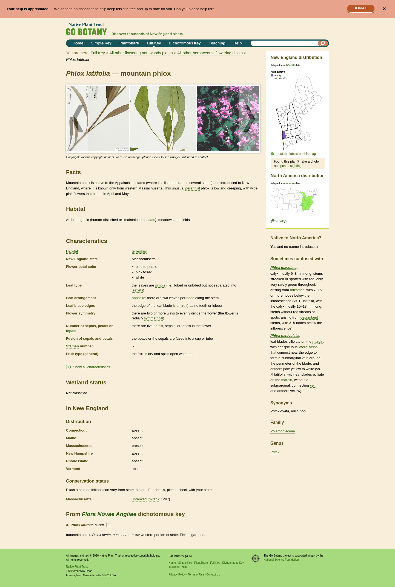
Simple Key (101, 43)
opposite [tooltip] (138, 298)
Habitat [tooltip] (72, 251)
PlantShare (129, 43)
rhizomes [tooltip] (297, 290)
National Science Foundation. (282, 559)
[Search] (323, 43)
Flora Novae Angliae (109, 514)
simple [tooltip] (160, 285)
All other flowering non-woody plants (141, 53)
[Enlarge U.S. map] (297, 204)
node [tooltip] (190, 298)
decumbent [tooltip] (309, 317)
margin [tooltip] (317, 341)
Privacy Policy (176, 574)
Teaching (217, 43)
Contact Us (213, 574)
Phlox (274, 452)
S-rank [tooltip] (154, 499)
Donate (361, 8)
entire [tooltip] (180, 306)
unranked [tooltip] (139, 499)
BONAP (290, 65)
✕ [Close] (384, 9)
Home (78, 43)
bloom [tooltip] (97, 194)
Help (237, 43)
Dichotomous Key (185, 43)
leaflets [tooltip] (137, 290)
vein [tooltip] (305, 358)
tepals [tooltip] (71, 331)
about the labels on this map (295, 154)
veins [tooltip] (313, 347)
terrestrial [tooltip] (139, 251)
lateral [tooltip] (303, 347)
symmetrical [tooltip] (153, 318)
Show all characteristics (91, 367)
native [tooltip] (99, 183)
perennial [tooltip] (192, 188)
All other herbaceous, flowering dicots (210, 53)
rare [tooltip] (181, 183)
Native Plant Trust (77, 566)
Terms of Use (196, 574)
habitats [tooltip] (149, 220)
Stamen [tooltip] (72, 346)
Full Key (154, 43)
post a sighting (290, 166)
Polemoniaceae (282, 431)
